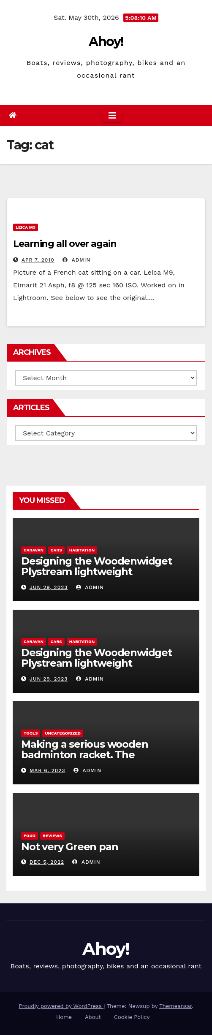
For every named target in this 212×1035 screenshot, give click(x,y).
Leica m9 (25, 227)
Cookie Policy (131, 1017)
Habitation (82, 550)
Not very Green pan (69, 846)
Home (64, 1017)
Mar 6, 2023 (47, 770)
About (93, 1017)
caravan (33, 550)
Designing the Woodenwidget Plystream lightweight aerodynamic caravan (96, 571)
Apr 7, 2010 (38, 260)
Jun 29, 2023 (49, 587)
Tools (31, 733)
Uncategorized (63, 733)
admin (76, 260)
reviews (52, 835)
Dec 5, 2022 (47, 862)
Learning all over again (65, 243)
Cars (56, 550)
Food (29, 835)
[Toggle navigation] (112, 115)
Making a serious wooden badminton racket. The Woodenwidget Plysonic (84, 754)
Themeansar (175, 1006)
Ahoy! (106, 41)
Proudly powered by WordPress (61, 1006)
